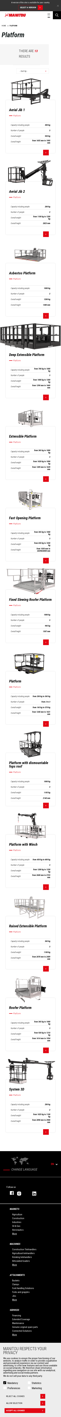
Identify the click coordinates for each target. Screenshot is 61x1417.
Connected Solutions (22, 1331)
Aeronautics (18, 1230)
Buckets (16, 1280)
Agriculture (17, 1214)
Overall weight (16, 136)
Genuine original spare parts (25, 1327)
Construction (18, 1218)
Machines (15, 1244)
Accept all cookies (25, 1411)
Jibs (14, 1296)
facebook (10, 1193)
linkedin (36, 1193)
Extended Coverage (21, 1319)
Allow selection (25, 1403)
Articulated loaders (21, 1261)
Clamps (15, 1284)
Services (14, 1310)
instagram (21, 1193)
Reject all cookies (25, 1396)
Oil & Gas (16, 1226)
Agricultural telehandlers (23, 1253)
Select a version (31, 7)
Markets (14, 1209)
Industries (16, 1222)
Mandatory (12, 1383)
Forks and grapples (21, 1292)
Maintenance (18, 1323)
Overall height (16, 142)
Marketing (37, 1388)
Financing (16, 1315)
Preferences (13, 1388)
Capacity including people (20, 125)
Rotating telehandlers (22, 1257)
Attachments (17, 1275)
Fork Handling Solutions (23, 1288)
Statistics (36, 1383)
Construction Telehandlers (24, 1249)
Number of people (17, 130)
